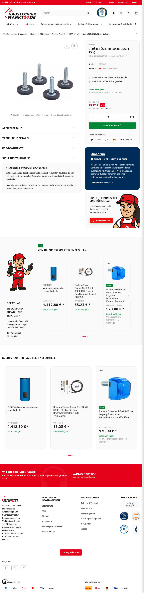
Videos (134, 2)
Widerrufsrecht (48, 531)
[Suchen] (63, 13)
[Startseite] (20, 13)
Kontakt (110, 2)
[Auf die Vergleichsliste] (67, 46)
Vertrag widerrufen (70, 552)
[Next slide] (129, 296)
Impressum (47, 521)
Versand (108, 109)
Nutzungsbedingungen (91, 518)
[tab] (84, 336)
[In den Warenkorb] (4, 38)
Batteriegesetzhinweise (52, 526)
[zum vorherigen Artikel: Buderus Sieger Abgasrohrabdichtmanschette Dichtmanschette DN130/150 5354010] (136, 34)
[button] (113, 13)
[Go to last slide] (42, 296)
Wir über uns (86, 508)
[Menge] (108, 117)
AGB (44, 511)
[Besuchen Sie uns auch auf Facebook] (5, 568)
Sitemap (45, 516)
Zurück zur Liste (9, 34)
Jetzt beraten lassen (102, 183)
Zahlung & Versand (89, 503)
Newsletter (122, 2)
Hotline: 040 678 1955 (94, 2)
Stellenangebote (88, 513)
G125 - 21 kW (121, 56)
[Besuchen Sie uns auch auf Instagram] (14, 568)
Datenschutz (47, 506)
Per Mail (12, 336)
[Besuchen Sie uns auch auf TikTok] (24, 568)
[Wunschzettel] (129, 13)
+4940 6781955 (84, 474)
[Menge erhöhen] (125, 117)
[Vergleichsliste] (121, 13)
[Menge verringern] (92, 117)
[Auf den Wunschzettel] (74, 46)
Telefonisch (14, 333)
